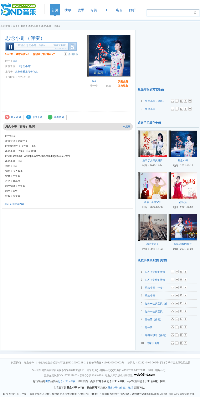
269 (94, 81)
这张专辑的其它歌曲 (151, 89)
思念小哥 (33, 26)
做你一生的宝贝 (152, 202)
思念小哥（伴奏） (25, 38)
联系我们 (16, 362)
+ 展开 (126, 126)
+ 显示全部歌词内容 (13, 204)
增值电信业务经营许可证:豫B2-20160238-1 (62, 362)
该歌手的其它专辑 (149, 122)
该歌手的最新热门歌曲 (152, 260)
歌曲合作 (29, 362)
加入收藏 (16, 117)
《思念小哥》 (25, 66)
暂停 (10, 46)
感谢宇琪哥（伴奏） (156, 335)
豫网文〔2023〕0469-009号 (143, 362)
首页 (21, 9)
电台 (119, 10)
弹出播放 (73, 54)
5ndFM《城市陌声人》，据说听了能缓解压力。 (31, 54)
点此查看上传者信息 (26, 71)
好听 (132, 10)
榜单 (68, 10)
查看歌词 (59, 117)
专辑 (93, 10)
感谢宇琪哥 (152, 243)
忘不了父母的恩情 (153, 160)
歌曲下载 (37, 117)
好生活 (183, 202)
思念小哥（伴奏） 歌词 (120, 387)
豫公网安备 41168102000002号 (106, 362)
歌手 (80, 10)
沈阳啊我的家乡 (183, 243)
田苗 (22, 26)
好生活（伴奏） (154, 319)
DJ (106, 10)
